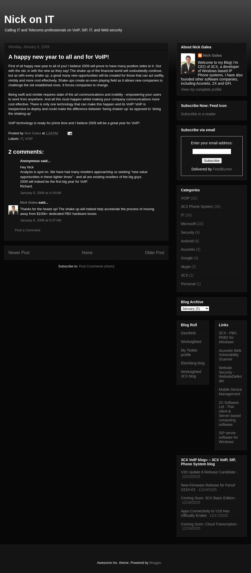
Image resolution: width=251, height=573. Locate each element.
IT (21, 139)
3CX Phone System (197, 206)
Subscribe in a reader (198, 114)
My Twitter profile (189, 352)
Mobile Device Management (230, 391)
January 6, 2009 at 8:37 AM (40, 220)
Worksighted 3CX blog (191, 374)
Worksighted (191, 342)
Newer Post (19, 252)
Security (187, 232)
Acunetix (188, 249)
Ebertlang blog (192, 363)
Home (87, 252)
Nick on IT (29, 19)
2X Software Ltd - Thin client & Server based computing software (230, 413)
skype (186, 267)
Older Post (154, 252)
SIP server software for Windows (228, 437)
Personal (188, 284)
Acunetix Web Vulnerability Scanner (230, 355)
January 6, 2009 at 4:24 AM (40, 193)
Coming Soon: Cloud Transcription (209, 524)
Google (187, 258)
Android (187, 241)
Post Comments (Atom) (96, 266)
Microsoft (188, 224)
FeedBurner (222, 169)
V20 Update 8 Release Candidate (208, 472)
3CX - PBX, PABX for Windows (228, 337)
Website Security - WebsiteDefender (230, 374)
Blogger (155, 563)
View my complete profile (201, 89)
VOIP (29, 139)
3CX (184, 275)
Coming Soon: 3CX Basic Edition (208, 498)
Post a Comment (27, 230)
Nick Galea (29, 202)
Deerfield (188, 333)
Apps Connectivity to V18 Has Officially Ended (205, 513)
